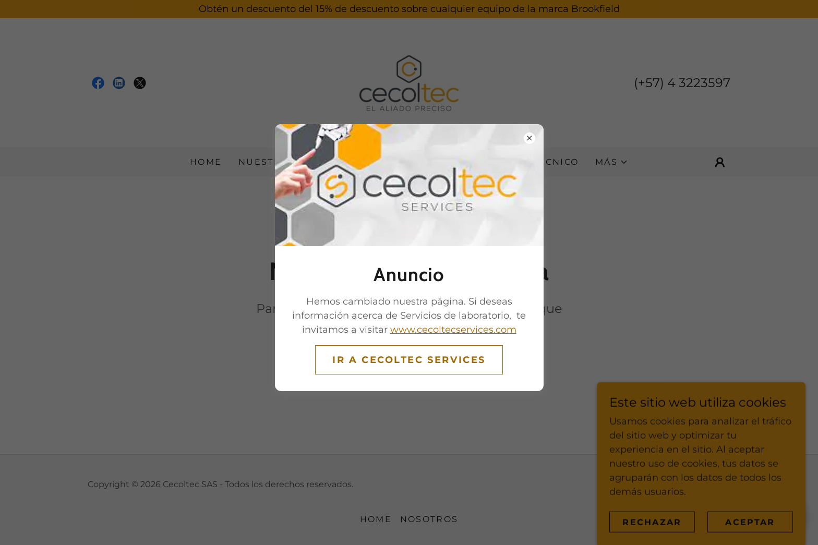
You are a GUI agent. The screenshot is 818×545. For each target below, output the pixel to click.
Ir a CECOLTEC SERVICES (409, 360)
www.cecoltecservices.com (453, 329)
